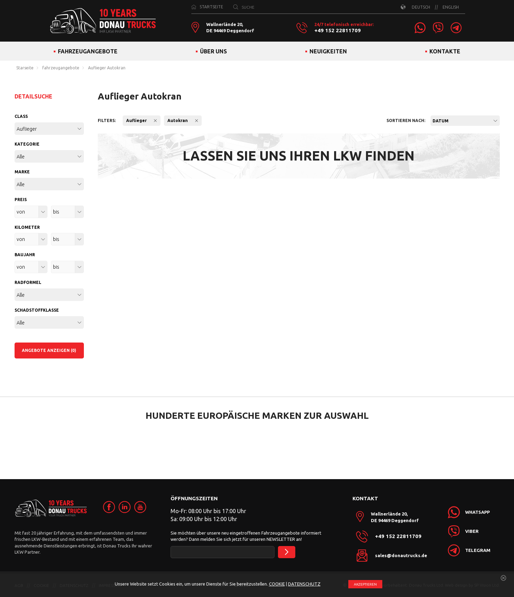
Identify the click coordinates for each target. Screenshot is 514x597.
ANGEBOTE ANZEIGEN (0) (49, 350)
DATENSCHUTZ (304, 583)
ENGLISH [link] (451, 7)
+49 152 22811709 (337, 30)
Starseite (25, 68)
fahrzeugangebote (60, 68)
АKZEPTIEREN (365, 584)
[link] (420, 27)
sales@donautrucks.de (401, 555)
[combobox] (465, 120)
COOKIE (277, 583)
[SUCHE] (235, 7)
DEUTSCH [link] (421, 7)
